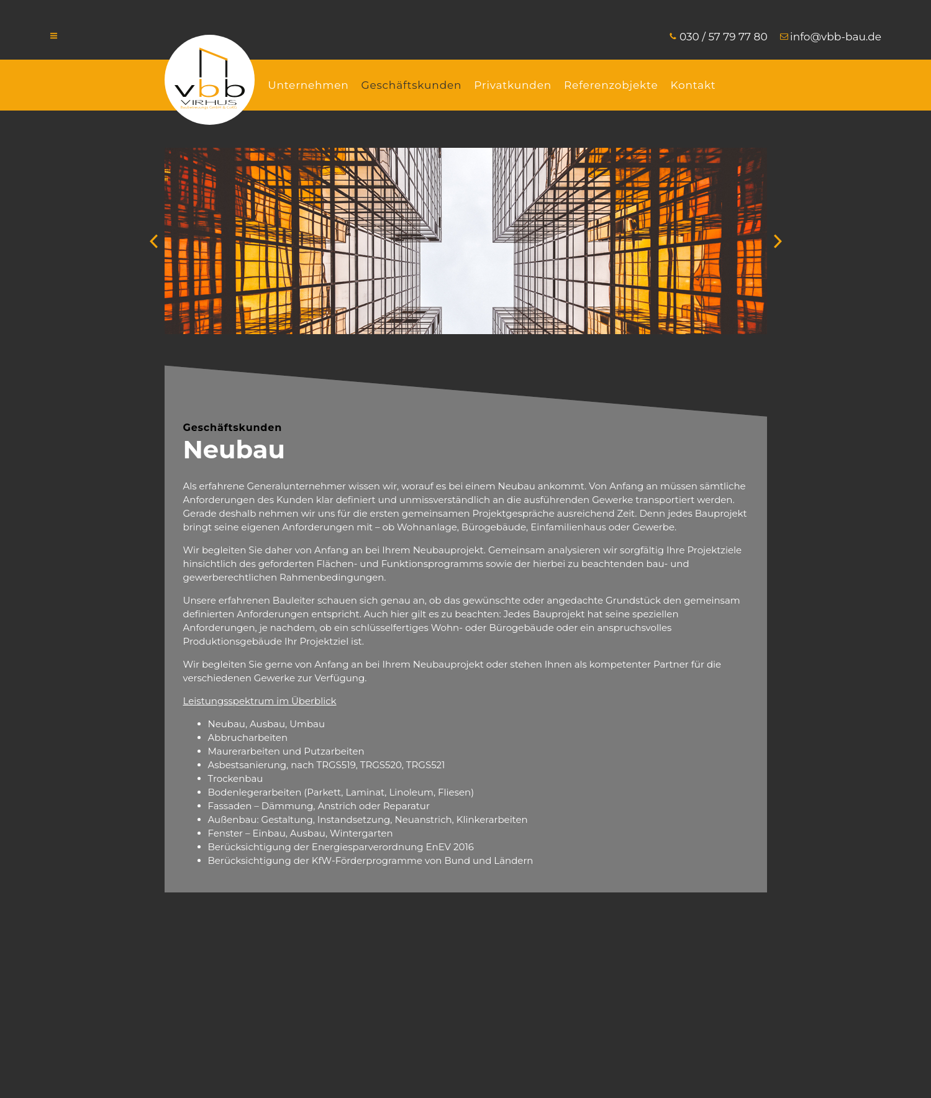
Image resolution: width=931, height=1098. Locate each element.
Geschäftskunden (411, 85)
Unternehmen (308, 85)
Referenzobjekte (611, 85)
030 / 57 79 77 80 (723, 36)
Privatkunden (513, 85)
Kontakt (692, 85)
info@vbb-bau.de (835, 36)
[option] (466, 241)
